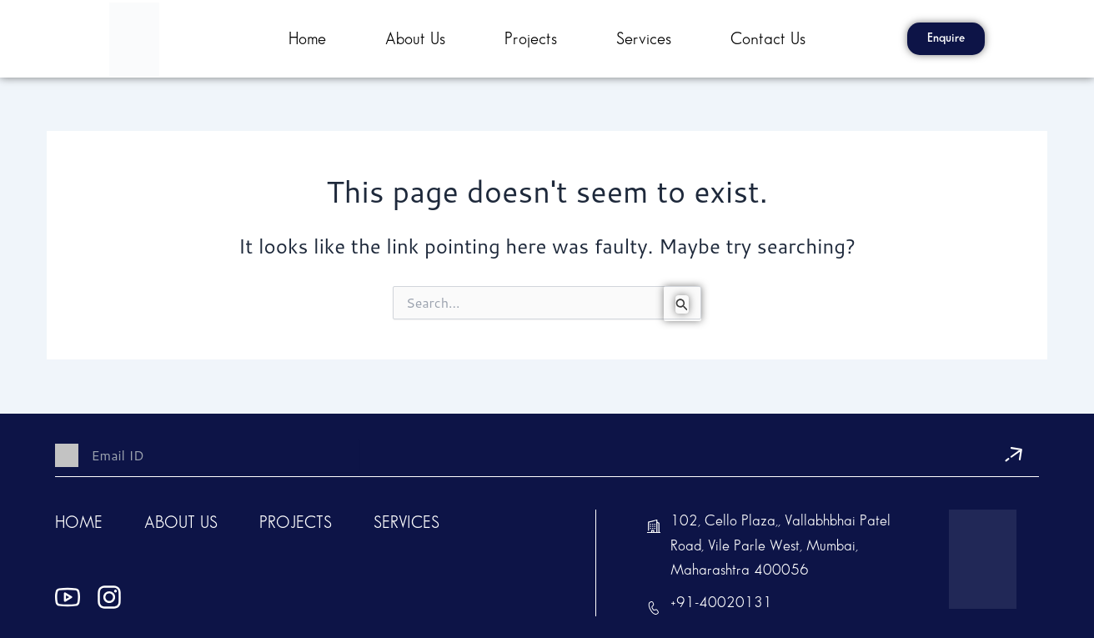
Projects (530, 39)
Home (307, 39)
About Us (415, 39)
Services (643, 39)
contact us (767, 39)
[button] (946, 39)
